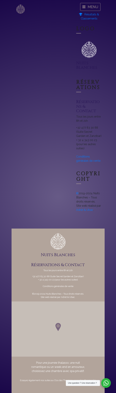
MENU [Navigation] (90, 7)
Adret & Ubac (84, 209)
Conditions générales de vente (58, 286)
